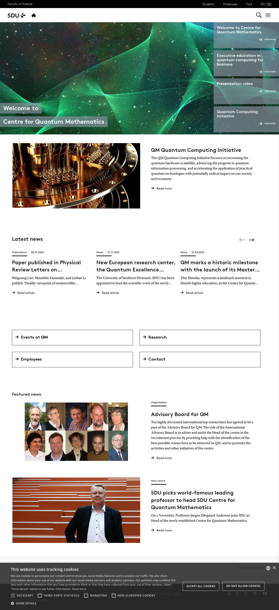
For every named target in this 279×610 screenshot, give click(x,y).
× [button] (274, 567)
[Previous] (242, 239)
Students (208, 4)
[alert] (139, 586)
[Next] (252, 240)
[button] (13, 595)
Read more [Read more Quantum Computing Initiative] (267, 123)
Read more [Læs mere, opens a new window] (79, 589)
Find (249, 4)
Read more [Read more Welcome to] (267, 39)
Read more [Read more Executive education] (267, 71)
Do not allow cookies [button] (243, 586)
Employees (230, 4)
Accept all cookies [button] (201, 586)
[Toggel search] (259, 15)
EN (269, 4)
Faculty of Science (20, 4)
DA (263, 4)
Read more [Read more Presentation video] (267, 91)
